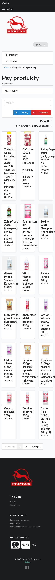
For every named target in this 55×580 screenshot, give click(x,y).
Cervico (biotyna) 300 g (27, 412)
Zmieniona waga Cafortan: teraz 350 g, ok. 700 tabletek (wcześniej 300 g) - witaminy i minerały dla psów (9, 171)
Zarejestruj (7, 9)
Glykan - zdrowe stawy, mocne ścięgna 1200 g (9, 368)
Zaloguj (5, 3)
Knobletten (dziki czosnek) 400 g (27, 320)
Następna (36, 446)
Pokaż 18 (45, 121)
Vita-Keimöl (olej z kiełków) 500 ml (27, 280)
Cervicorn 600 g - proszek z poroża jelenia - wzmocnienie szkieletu (27, 370)
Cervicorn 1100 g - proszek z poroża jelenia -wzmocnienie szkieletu (46, 370)
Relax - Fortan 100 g (45, 277)
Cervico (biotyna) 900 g (9, 412)
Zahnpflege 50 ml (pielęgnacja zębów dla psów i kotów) (46, 159)
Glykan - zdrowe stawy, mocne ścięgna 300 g (46, 323)
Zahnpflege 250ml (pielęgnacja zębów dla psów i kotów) (9, 232)
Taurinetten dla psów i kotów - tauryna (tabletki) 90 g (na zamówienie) (27, 233)
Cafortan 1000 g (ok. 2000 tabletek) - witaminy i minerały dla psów (27, 166)
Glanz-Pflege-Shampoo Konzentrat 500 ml (9, 280)
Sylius (27, 562)
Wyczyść (39, 112)
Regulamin (15, 505)
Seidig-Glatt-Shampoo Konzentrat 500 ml (46, 228)
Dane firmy (15, 523)
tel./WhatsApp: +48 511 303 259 (25, 526)
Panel (6, 67)
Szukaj (20, 112)
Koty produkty (12, 61)
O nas (13, 501)
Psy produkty (11, 54)
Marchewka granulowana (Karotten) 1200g (9, 320)
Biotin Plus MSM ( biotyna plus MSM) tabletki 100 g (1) (46, 420)
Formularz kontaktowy (20, 520)
